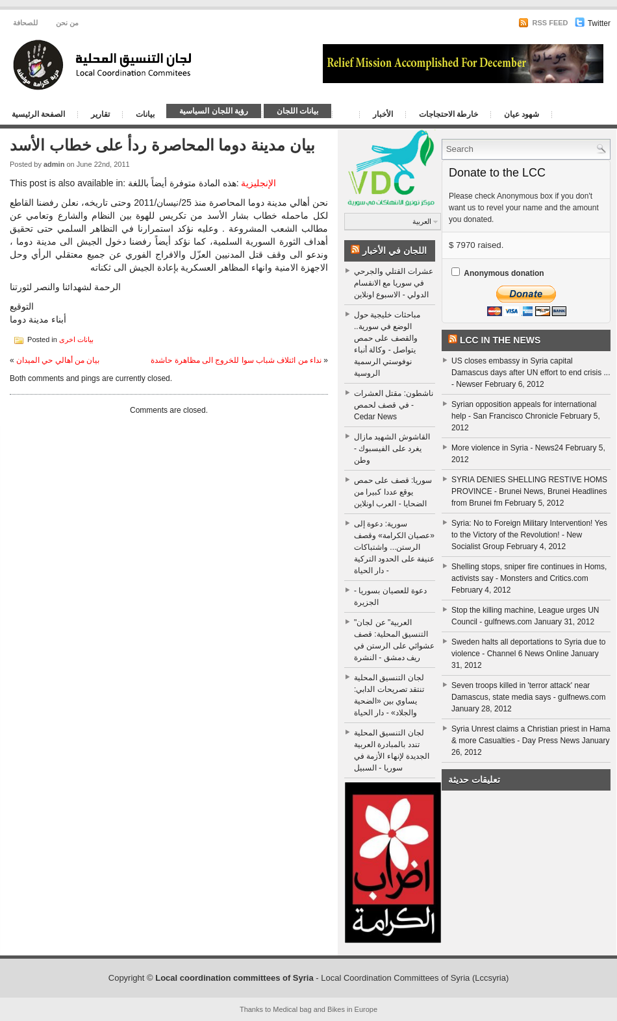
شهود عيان (521, 114)
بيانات (145, 114)
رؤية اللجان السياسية (213, 111)
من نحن (67, 23)
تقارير (100, 114)
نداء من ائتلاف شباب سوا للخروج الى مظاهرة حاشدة (236, 360)
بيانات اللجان (297, 111)
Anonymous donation (504, 273)
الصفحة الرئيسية (38, 114)
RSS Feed (543, 23)
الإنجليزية (258, 183)
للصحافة (25, 23)
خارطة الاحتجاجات (448, 114)
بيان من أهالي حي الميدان (57, 360)
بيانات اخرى (76, 339)
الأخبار (383, 114)
